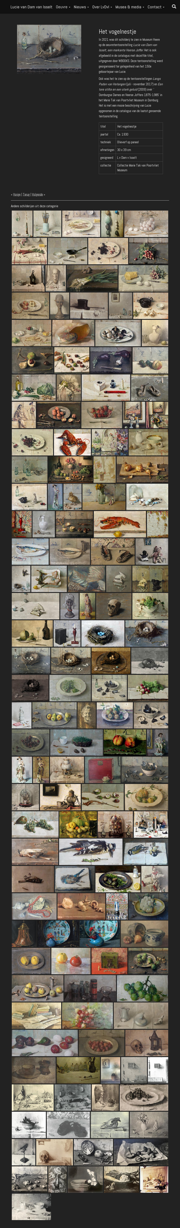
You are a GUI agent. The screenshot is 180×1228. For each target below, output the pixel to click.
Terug (26, 194)
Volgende (37, 194)
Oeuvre (63, 7)
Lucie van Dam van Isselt (31, 7)
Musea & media (129, 7)
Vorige (17, 194)
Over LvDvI (102, 7)
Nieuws (81, 7)
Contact (156, 7)
